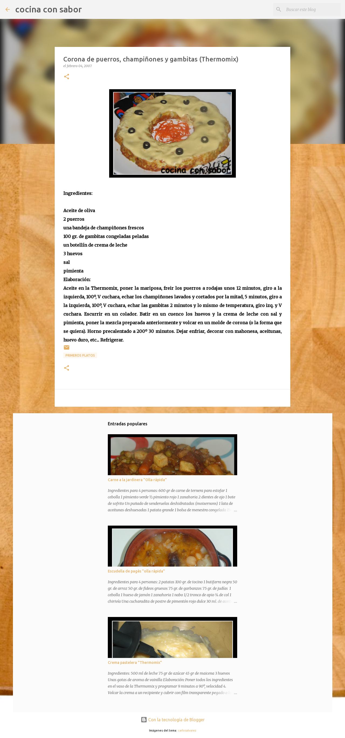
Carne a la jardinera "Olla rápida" (137, 480)
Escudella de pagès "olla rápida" (136, 571)
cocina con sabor (48, 9)
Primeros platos (80, 355)
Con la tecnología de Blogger (173, 719)
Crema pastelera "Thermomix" (135, 662)
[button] (66, 77)
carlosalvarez (187, 730)
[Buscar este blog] (312, 9)
